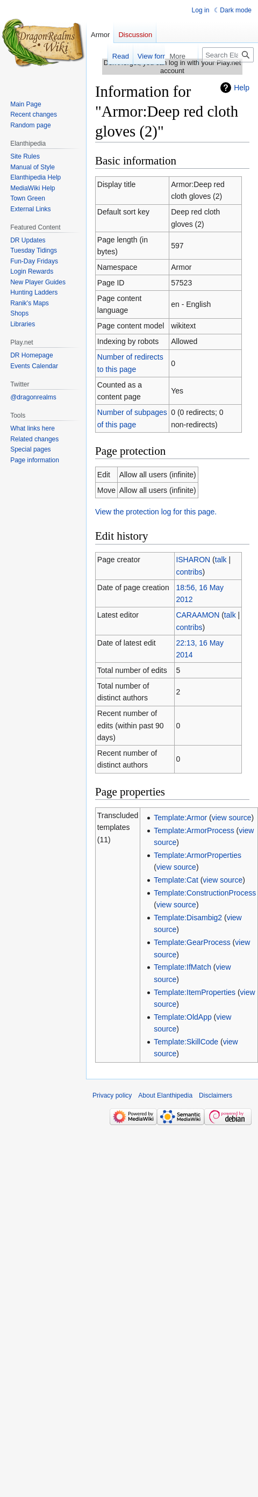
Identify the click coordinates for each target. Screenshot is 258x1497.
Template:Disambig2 (188, 917)
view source (232, 817)
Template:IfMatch (182, 967)
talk (221, 559)
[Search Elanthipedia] (228, 54)
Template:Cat (176, 880)
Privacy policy (112, 1095)
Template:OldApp (182, 1017)
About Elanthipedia (165, 1095)
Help (241, 87)
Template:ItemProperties (194, 992)
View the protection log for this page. (156, 511)
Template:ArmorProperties (197, 855)
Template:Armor (180, 817)
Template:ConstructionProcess (205, 893)
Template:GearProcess (192, 942)
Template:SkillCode (186, 1041)
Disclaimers (215, 1095)
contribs (189, 572)
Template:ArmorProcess (194, 830)
